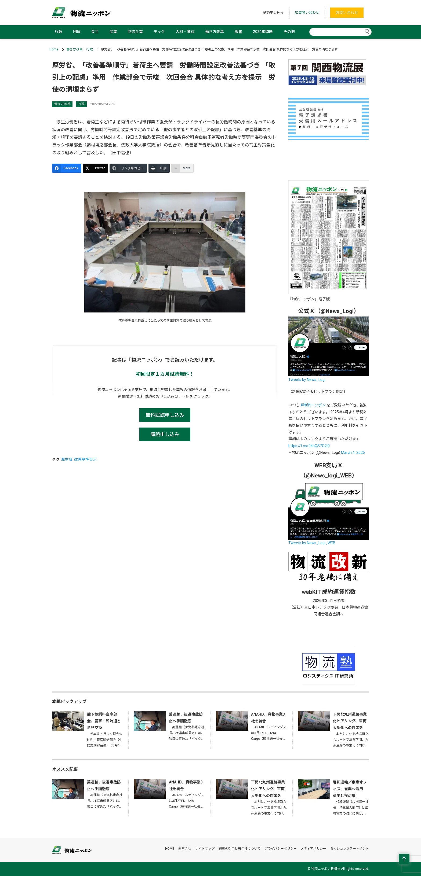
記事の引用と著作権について (239, 849)
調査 (238, 32)
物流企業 (135, 32)
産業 (113, 32)
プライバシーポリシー (280, 849)
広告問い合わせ (307, 12)
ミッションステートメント (349, 849)
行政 (58, 32)
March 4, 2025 (353, 452)
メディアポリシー (313, 849)
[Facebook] (66, 168)
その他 (289, 32)
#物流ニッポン (313, 405)
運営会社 (184, 849)
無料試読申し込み (165, 415)
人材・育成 (185, 32)
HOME (169, 849)
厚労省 (66, 459)
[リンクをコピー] (128, 168)
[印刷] (159, 168)
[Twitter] (95, 168)
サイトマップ (205, 849)
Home (53, 49)
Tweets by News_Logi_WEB (311, 543)
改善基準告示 (85, 459)
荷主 (95, 32)
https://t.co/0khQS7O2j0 (309, 446)
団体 (77, 32)
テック (159, 32)
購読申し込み (273, 12)
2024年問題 (263, 32)
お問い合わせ (347, 12)
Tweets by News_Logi (306, 379)
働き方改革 (214, 32)
